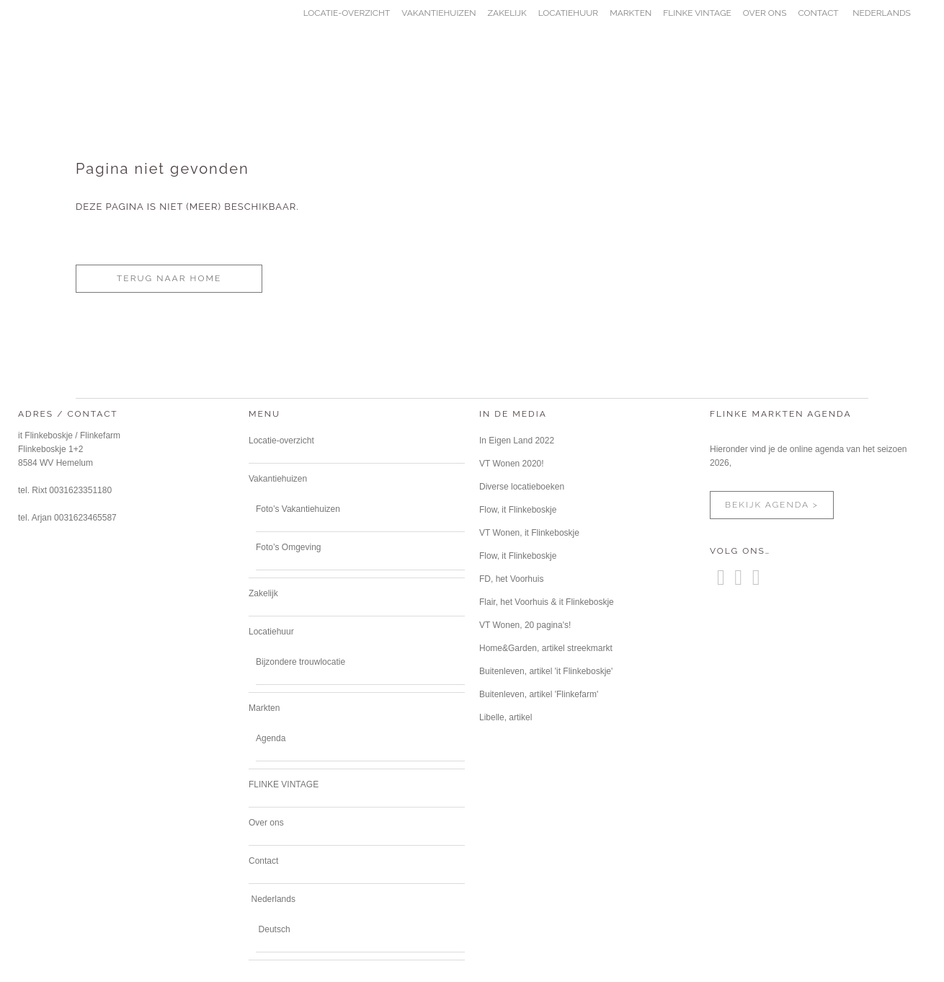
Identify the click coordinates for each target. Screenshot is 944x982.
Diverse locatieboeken (521, 487)
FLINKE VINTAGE (284, 784)
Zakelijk (263, 593)
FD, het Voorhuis (511, 579)
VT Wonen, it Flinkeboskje (529, 533)
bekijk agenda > (772, 505)
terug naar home (169, 278)
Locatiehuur (271, 632)
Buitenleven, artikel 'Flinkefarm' (538, 694)
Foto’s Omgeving (288, 547)
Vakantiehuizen (278, 479)
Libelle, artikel (505, 717)
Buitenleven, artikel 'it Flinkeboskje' (546, 671)
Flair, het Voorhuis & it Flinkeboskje (546, 602)
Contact (263, 861)
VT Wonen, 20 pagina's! (525, 625)
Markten (264, 708)
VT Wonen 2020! (511, 464)
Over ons (266, 823)
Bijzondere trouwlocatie (300, 662)
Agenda (270, 738)
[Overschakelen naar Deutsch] (273, 929)
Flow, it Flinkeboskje (517, 510)
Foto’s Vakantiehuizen (298, 509)
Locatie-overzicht (281, 440)
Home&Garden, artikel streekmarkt (546, 648)
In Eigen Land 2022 (516, 440)
